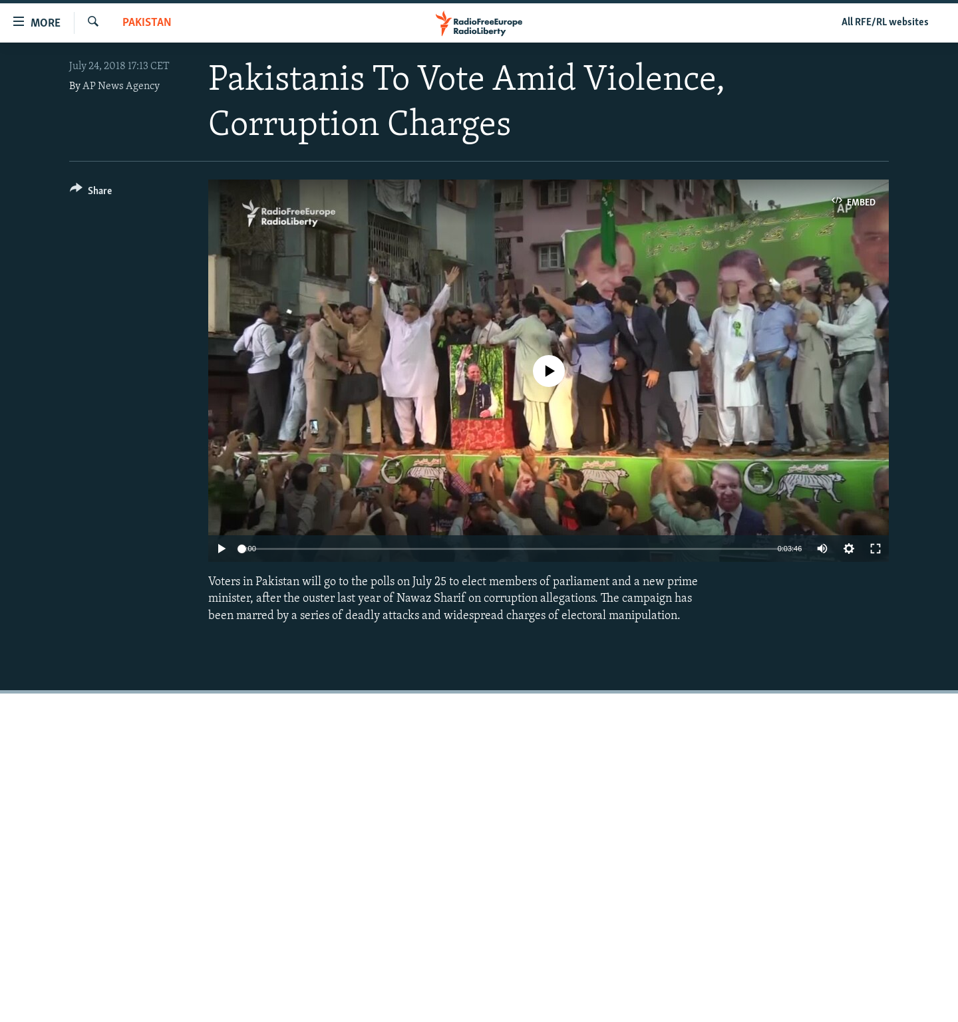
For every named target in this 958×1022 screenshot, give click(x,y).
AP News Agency (121, 86)
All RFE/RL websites (885, 22)
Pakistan (147, 23)
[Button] (91, 193)
